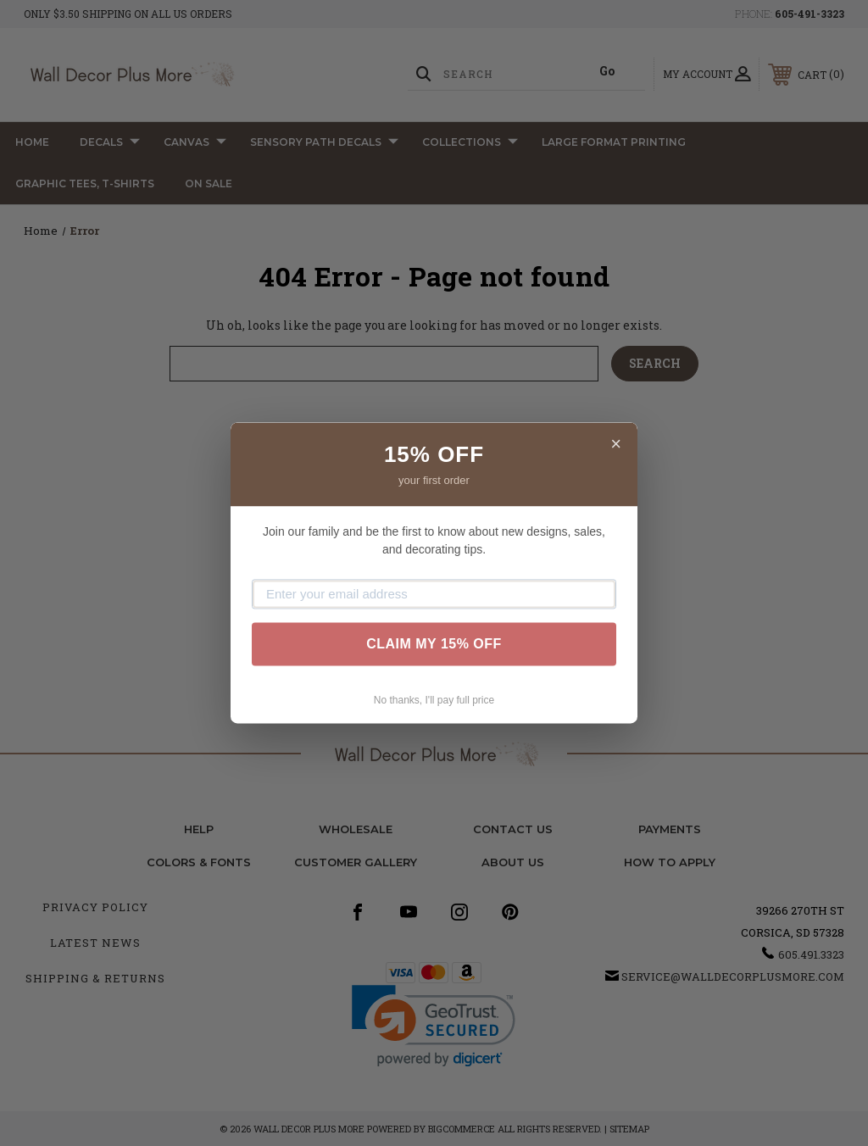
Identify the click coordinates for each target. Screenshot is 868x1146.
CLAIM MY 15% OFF (434, 644)
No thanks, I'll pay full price (434, 700)
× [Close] (615, 443)
